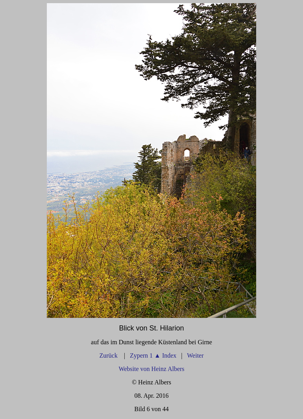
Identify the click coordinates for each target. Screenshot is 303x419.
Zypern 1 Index (153, 355)
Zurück (109, 355)
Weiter (195, 355)
